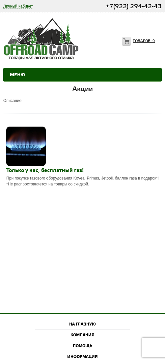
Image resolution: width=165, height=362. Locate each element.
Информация (82, 356)
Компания (82, 335)
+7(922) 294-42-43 (134, 6)
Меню (17, 75)
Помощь (82, 346)
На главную (82, 324)
